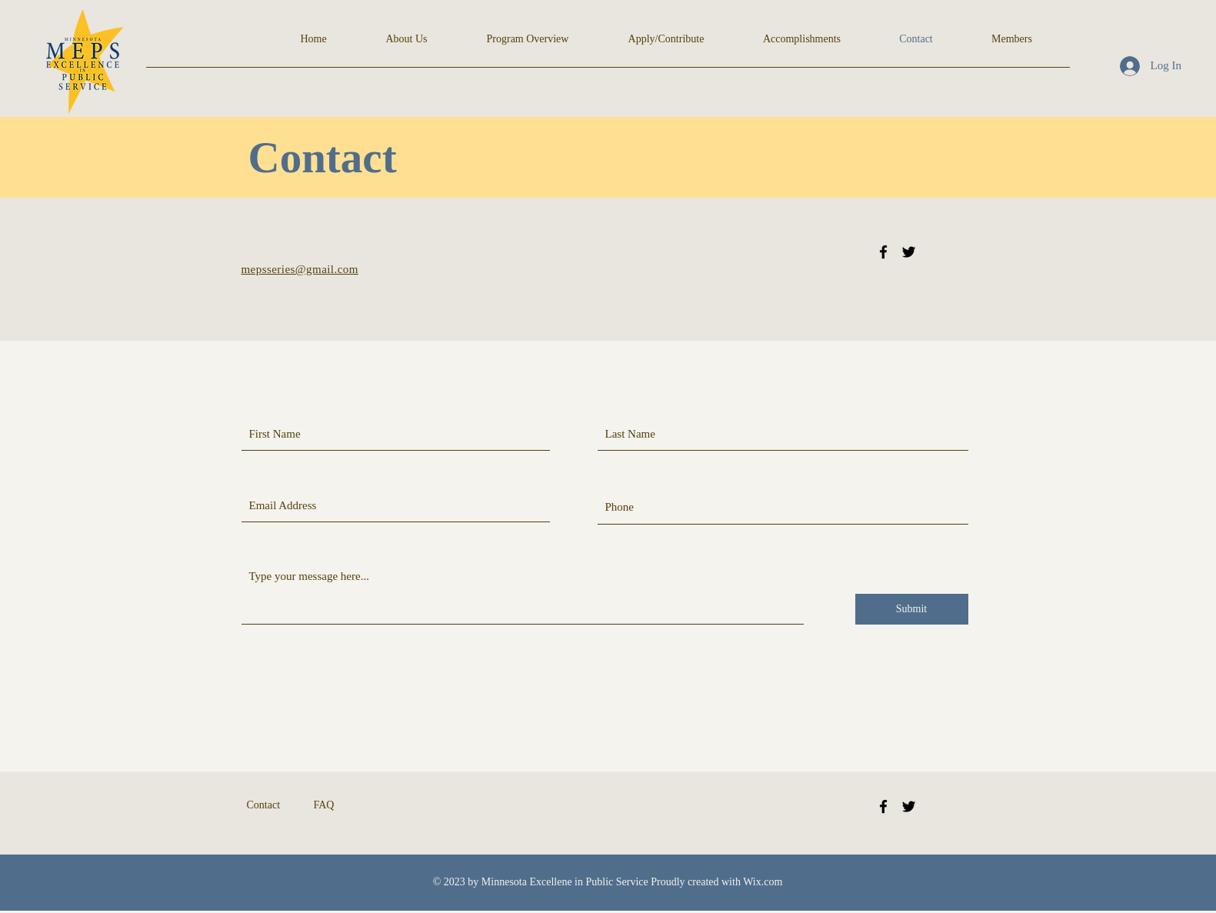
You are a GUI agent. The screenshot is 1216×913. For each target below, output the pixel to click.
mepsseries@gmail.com (300, 269)
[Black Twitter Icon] (909, 252)
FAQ (324, 805)
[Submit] (911, 609)
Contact (264, 805)
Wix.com (762, 882)
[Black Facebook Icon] (883, 252)
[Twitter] (909, 806)
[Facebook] (883, 806)
